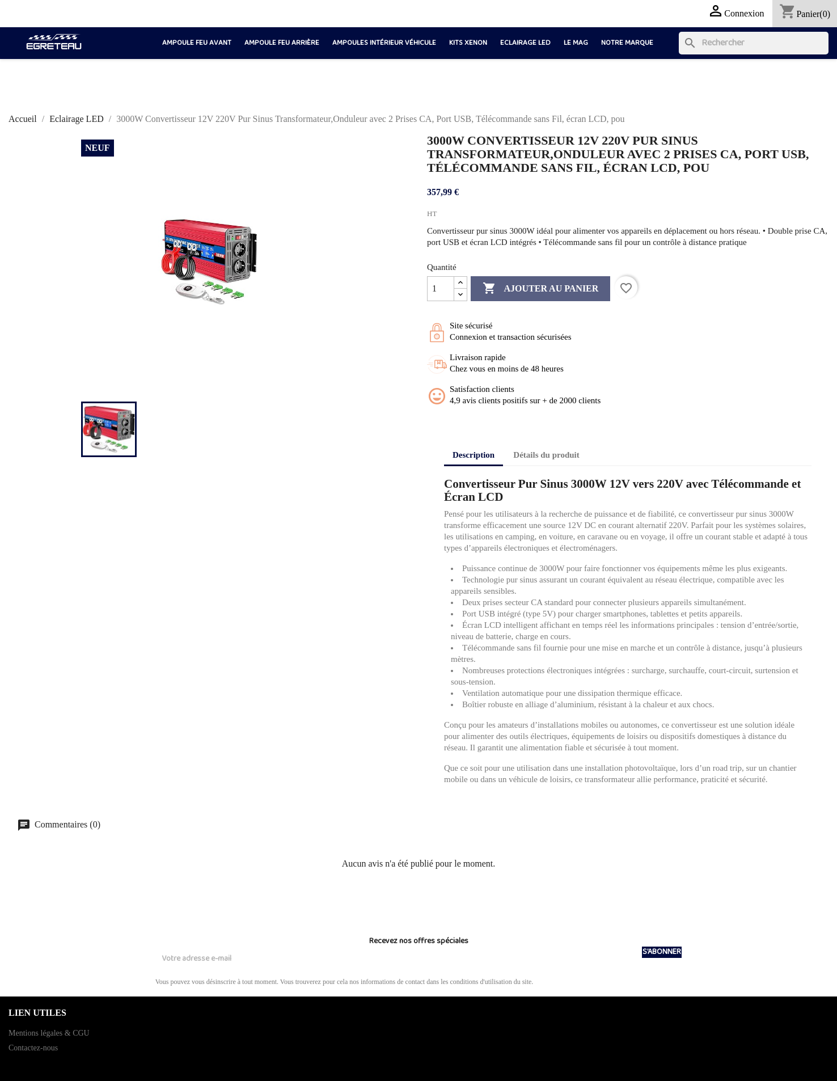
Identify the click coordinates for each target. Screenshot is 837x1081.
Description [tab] (473, 454)
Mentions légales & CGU (49, 1033)
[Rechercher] (753, 43)
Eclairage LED (525, 43)
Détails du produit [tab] (546, 454)
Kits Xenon (468, 43)
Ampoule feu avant (196, 43)
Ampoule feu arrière (281, 43)
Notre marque (627, 43)
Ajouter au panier (540, 288)
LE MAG (576, 43)
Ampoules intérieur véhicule (384, 43)
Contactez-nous (33, 1048)
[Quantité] (440, 288)
